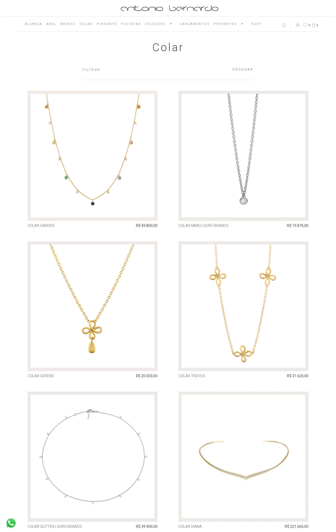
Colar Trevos (191, 376)
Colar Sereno (41, 376)
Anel (51, 24)
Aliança (33, 24)
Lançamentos (195, 24)
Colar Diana (190, 526)
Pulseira (131, 24)
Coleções (160, 24)
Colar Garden (41, 226)
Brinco (68, 24)
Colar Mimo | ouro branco (203, 226)
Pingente (107, 24)
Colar (86, 24)
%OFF (256, 24)
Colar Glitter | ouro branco (55, 526)
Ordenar (243, 69)
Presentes (230, 24)
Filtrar (92, 70)
